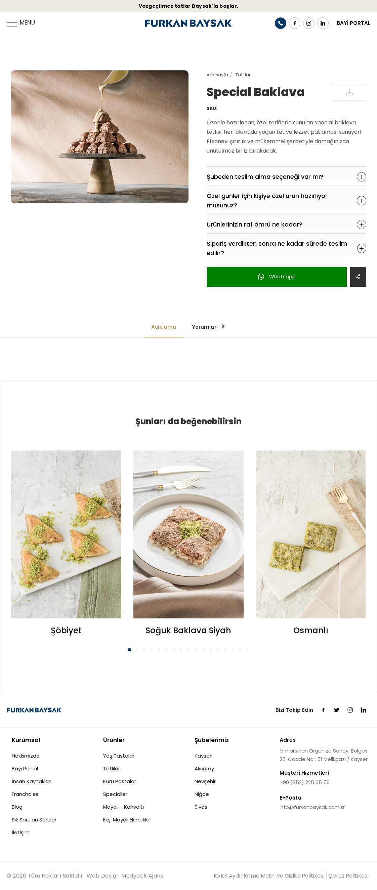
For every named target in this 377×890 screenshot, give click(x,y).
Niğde (202, 794)
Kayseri (203, 755)
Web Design (103, 876)
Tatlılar (111, 768)
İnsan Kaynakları (31, 781)
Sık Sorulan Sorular (34, 819)
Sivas (201, 806)
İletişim (21, 832)
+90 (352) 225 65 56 (305, 782)
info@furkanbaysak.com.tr (312, 807)
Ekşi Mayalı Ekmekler (127, 819)
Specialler (115, 794)
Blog (17, 806)
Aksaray (204, 768)
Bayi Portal (25, 768)
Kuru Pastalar (119, 781)
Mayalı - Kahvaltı (123, 806)
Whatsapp (277, 276)
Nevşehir (205, 781)
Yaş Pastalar (118, 755)
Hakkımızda (26, 755)
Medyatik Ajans (142, 876)
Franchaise (25, 794)
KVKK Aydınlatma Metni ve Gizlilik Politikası (269, 876)
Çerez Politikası (348, 876)
